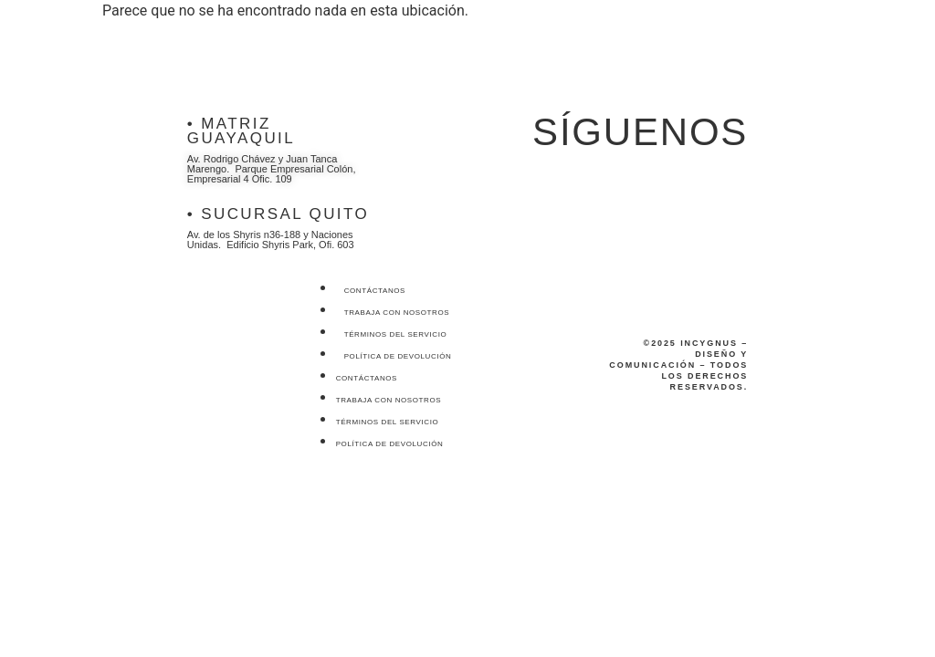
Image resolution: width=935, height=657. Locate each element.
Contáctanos (374, 291)
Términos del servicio (395, 334)
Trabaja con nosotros (397, 312)
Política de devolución (398, 356)
